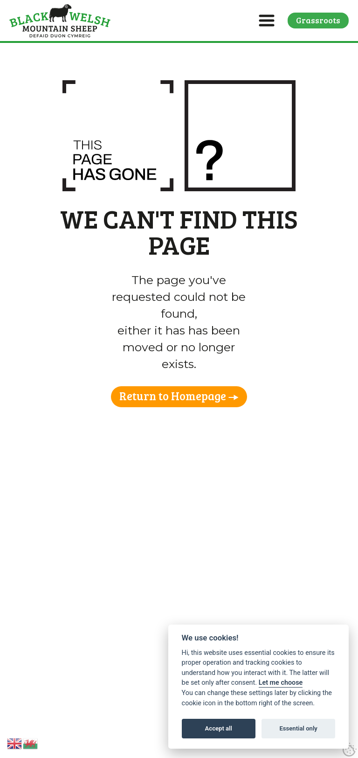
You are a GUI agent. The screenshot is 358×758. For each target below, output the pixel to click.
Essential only (298, 728)
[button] (266, 20)
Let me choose (281, 683)
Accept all (218, 728)
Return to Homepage (172, 395)
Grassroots (318, 20)
